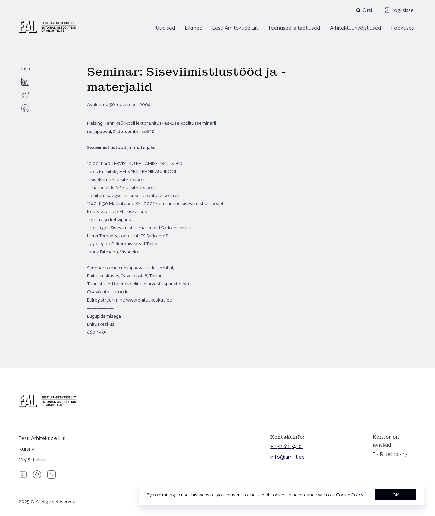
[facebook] (25, 108)
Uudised (165, 28)
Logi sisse (399, 10)
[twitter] (25, 95)
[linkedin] (25, 81)
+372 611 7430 (286, 446)
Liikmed (193, 28)
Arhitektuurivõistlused (355, 28)
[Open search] (364, 10)
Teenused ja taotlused (294, 28)
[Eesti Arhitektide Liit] (47, 31)
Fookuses (402, 28)
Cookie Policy (349, 494)
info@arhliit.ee (287, 457)
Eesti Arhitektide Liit (235, 28)
